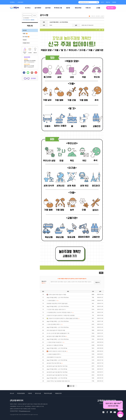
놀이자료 (48, 8)
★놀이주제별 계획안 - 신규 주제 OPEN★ (57, 348)
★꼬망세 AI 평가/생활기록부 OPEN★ (57, 336)
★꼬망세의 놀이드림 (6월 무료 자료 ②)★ (57, 372)
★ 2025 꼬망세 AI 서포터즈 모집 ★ (57, 351)
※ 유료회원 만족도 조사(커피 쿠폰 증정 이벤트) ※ (60, 312)
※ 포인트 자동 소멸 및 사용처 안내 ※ (56, 309)
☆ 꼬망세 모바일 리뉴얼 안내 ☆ (55, 342)
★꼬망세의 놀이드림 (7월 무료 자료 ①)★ (57, 366)
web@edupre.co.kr (25, 411)
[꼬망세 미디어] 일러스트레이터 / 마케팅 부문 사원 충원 (60, 315)
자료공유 (25, 39)
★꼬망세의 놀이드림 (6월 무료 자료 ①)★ (57, 375)
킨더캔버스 (12, 2)
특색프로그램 (58, 8)
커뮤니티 (88, 8)
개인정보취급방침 (21, 393)
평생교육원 (78, 8)
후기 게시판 (26, 36)
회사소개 (12, 393)
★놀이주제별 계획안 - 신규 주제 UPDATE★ (58, 297)
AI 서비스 (28, 8)
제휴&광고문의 (58, 393)
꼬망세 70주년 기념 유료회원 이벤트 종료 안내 (58, 381)
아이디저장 (26, 18)
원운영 (68, 8)
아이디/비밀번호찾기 (26, 19)
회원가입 (108, 2)
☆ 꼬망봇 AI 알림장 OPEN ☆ (54, 354)
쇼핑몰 (98, 8)
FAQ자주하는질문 (48, 393)
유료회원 (114, 2)
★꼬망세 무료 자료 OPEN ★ (54, 363)
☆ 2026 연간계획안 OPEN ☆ (54, 324)
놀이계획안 (38, 8)
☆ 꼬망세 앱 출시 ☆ (52, 300)
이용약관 (30, 393)
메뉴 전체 (111, 8)
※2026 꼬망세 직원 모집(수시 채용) (56, 294)
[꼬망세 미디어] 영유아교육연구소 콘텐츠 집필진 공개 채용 (63, 318)
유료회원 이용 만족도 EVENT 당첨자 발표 (57, 303)
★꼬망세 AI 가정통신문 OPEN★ (55, 345)
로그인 (102, 2)
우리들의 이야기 (26, 43)
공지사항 (25, 30)
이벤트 (25, 33)
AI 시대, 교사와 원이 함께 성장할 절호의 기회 (58, 333)
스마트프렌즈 (20, 2)
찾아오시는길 (38, 393)
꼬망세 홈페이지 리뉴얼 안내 (54, 357)
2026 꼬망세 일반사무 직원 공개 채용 (56, 330)
